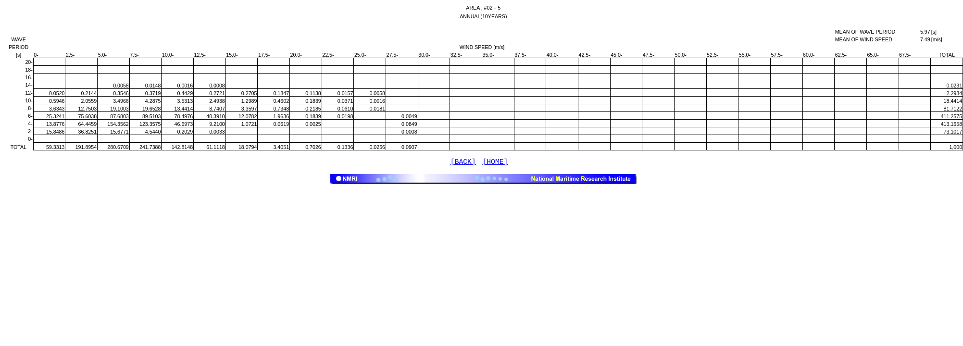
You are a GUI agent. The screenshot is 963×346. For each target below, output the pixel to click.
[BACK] (463, 163)
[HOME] (495, 163)
